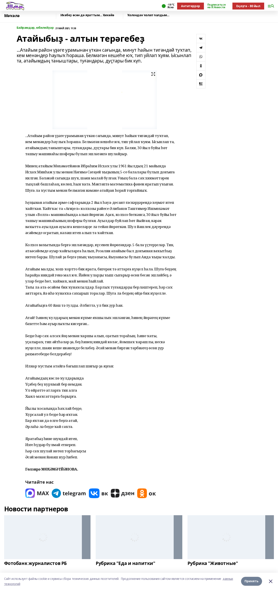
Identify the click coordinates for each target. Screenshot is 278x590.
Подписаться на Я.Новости (216, 6)
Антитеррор (190, 6)
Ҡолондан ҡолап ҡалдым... (148, 15)
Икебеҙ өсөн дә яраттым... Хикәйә (87, 15)
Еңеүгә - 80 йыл (248, 6)
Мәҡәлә (12, 15)
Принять (252, 581)
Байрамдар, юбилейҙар (35, 28)
